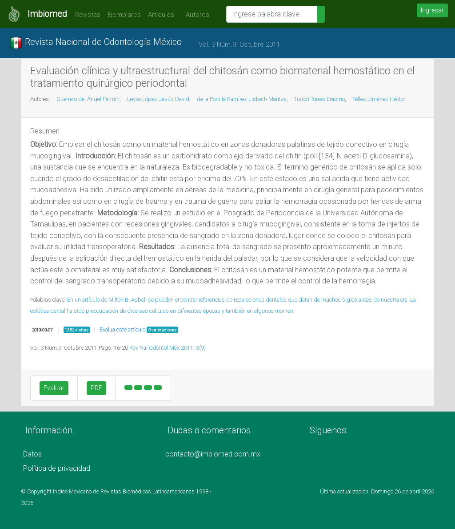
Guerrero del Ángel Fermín (88, 99)
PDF (96, 388)
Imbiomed (47, 13)
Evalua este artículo (122, 329)
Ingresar (432, 10)
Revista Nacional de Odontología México (95, 42)
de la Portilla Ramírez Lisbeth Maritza (242, 99)
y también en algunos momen (257, 310)
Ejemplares (124, 15)
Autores (195, 15)
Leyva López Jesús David (158, 99)
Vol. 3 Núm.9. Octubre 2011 (239, 44)
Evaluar (54, 388)
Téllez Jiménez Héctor (378, 99)
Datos (32, 454)
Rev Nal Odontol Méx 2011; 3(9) (167, 347)
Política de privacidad (56, 468)
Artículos (161, 15)
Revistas (85, 15)
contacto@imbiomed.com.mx (212, 454)
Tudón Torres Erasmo (319, 99)
